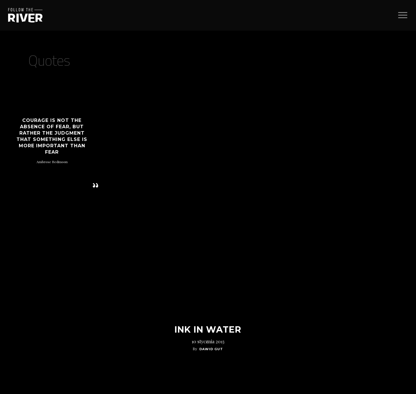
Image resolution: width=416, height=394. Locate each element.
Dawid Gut (211, 349)
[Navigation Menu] (403, 15)
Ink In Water (207, 330)
